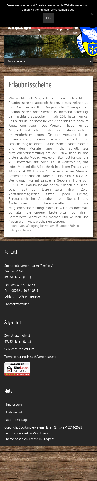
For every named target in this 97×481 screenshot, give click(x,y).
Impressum (14, 404)
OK (48, 18)
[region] (48, 46)
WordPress (40, 433)
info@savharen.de (27, 296)
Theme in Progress (42, 439)
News (27, 230)
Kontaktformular (17, 304)
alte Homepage (17, 420)
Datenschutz (15, 412)
